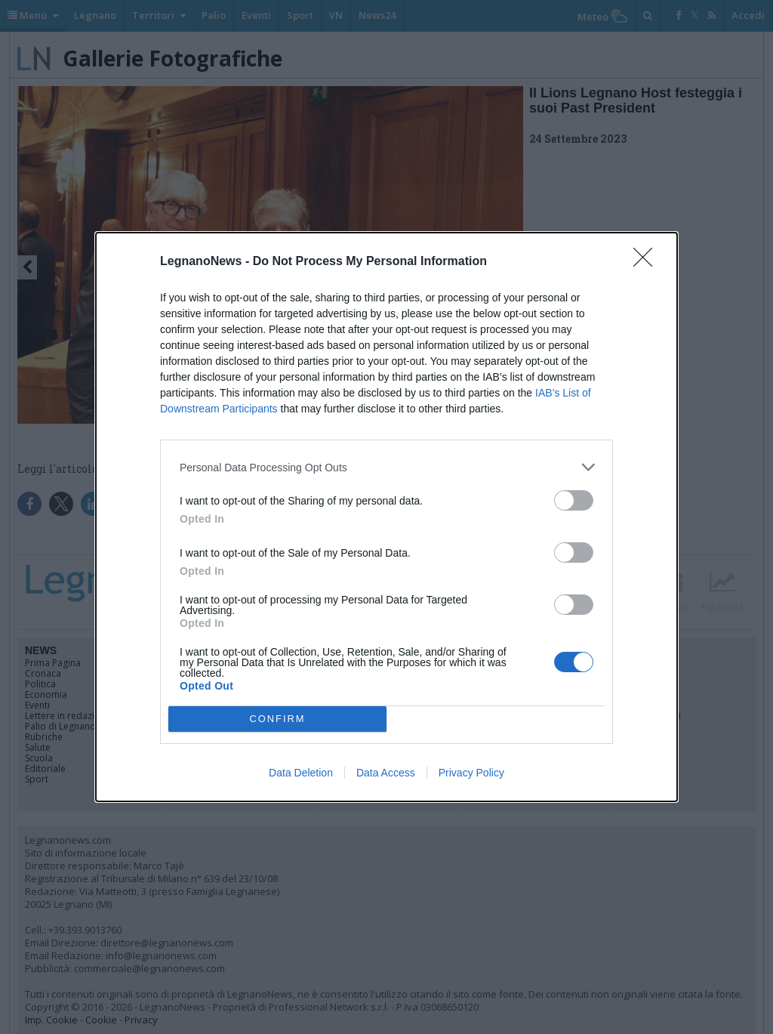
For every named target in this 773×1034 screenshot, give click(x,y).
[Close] (647, 262)
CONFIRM (277, 719)
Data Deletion (301, 773)
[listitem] (386, 467)
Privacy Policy (471, 773)
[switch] (573, 500)
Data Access (385, 773)
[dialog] (386, 517)
